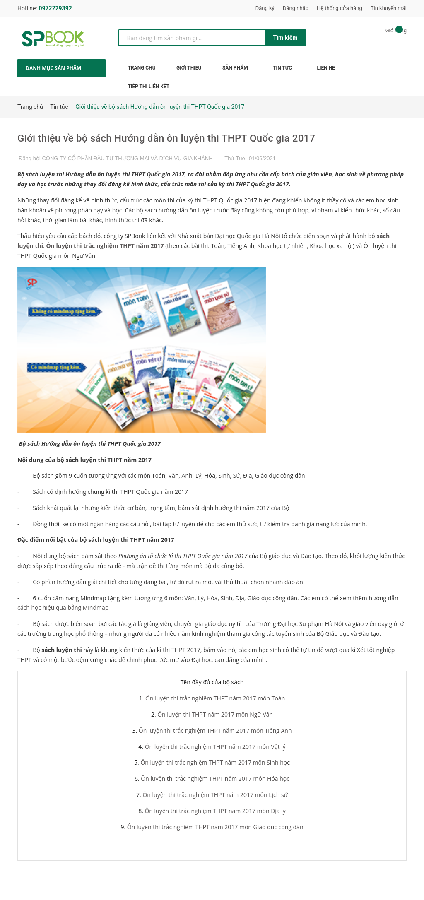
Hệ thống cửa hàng (339, 8)
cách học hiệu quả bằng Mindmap (63, 607)
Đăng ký (265, 8)
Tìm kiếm (285, 37)
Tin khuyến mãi (389, 8)
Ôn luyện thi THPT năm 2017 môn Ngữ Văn (215, 714)
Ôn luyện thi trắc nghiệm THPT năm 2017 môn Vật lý (214, 747)
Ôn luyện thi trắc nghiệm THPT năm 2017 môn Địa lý (215, 811)
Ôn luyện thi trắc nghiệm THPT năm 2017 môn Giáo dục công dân (215, 827)
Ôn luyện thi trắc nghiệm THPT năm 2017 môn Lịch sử (214, 795)
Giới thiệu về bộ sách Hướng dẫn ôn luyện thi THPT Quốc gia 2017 (166, 138)
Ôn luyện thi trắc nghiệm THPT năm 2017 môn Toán (215, 698)
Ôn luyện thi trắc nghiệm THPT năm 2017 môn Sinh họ (213, 762)
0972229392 (55, 8)
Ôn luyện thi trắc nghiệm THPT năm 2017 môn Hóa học (215, 778)
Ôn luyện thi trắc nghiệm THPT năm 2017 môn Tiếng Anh (215, 730)
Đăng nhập (295, 8)
